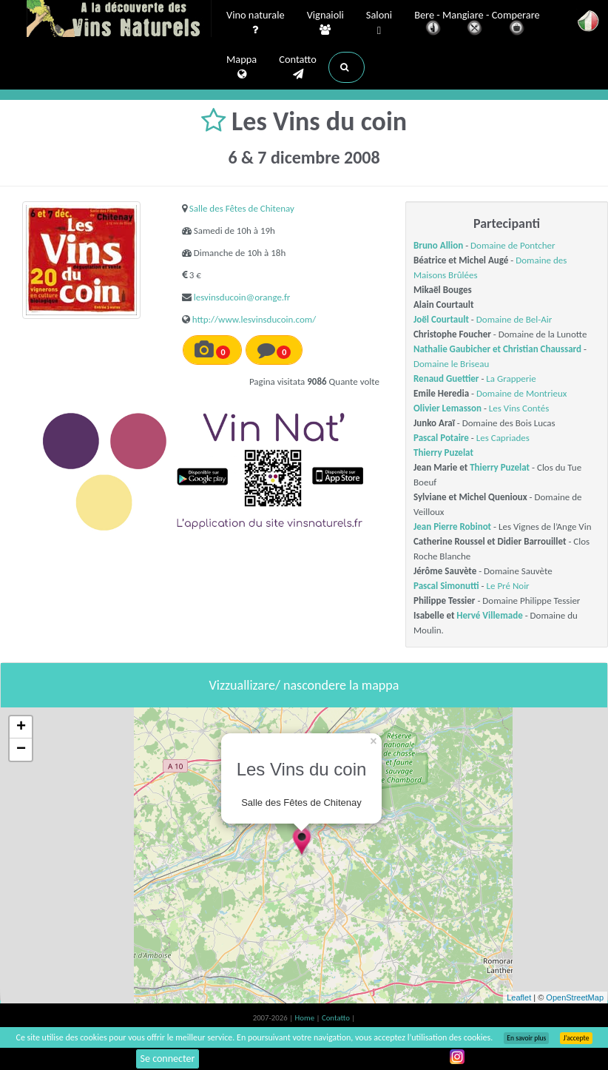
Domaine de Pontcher (512, 245)
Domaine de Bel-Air (514, 319)
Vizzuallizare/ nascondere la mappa (304, 685)
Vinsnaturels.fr (119, 19)
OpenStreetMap (575, 997)
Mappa (241, 67)
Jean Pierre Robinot (452, 526)
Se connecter (168, 1058)
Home (306, 1018)
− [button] (21, 749)
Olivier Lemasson (447, 408)
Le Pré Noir (508, 585)
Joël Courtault (441, 319)
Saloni (379, 23)
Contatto (298, 67)
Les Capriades (503, 437)
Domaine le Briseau (451, 363)
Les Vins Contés (519, 408)
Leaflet (519, 997)
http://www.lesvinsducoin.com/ (254, 319)
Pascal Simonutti (446, 585)
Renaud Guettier (446, 378)
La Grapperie (511, 378)
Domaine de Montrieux (521, 393)
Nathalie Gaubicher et (458, 348)
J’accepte (576, 1038)
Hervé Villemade (489, 615)
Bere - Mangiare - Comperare (477, 24)
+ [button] (21, 727)
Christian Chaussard (542, 348)
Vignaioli (325, 23)
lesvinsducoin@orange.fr (242, 297)
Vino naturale (255, 23)
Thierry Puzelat (443, 452)
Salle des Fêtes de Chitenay (241, 208)
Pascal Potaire (441, 437)
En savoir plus (526, 1038)
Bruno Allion (438, 245)
